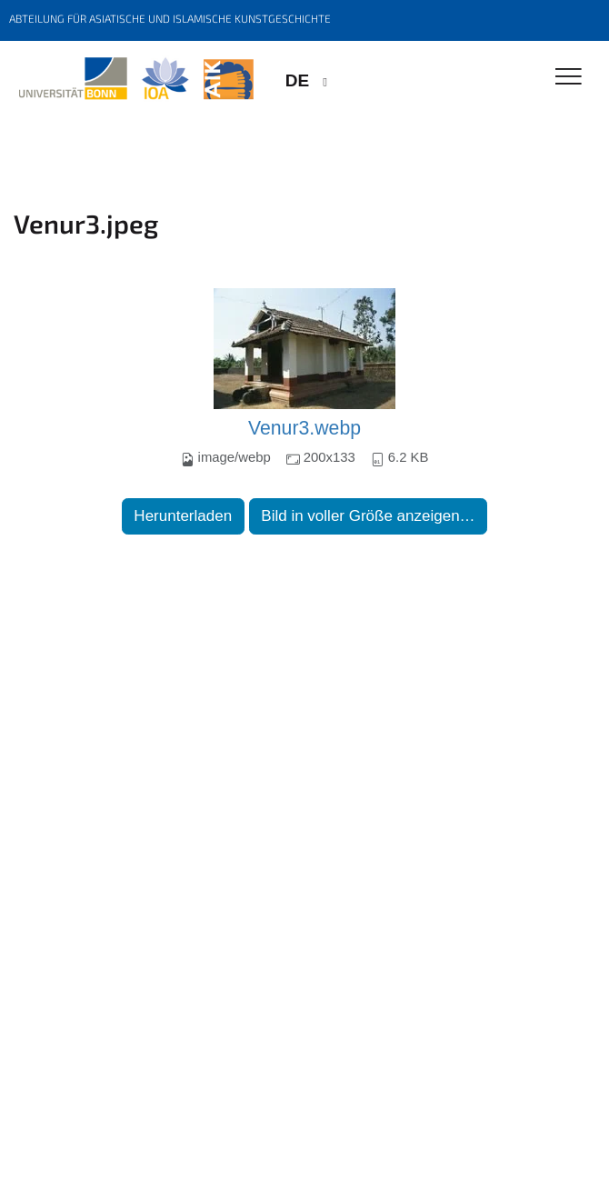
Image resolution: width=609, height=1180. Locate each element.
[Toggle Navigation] (568, 77)
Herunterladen (183, 516)
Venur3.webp (304, 428)
